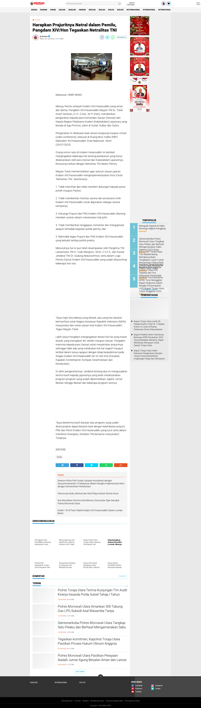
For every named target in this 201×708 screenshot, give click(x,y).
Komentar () (121, 37)
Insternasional (133, 10)
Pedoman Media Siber (114, 701)
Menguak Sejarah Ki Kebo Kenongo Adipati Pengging (151, 227)
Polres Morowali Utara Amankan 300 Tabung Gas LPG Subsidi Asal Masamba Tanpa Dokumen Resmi (90, 611)
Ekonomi (43, 10)
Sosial (38, 20)
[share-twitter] (107, 37)
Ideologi (92, 10)
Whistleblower (67, 701)
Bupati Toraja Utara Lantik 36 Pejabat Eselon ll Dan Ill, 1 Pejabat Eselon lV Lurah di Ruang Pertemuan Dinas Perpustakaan (149, 325)
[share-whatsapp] (113, 37)
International (164, 10)
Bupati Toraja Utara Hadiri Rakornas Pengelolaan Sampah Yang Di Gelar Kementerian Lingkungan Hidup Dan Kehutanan (149, 354)
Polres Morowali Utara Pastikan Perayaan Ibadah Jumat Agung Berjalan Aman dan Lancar (92, 658)
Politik (82, 682)
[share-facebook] (102, 37)
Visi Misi (77, 701)
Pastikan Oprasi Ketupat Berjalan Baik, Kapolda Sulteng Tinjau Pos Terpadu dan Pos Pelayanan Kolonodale (151, 269)
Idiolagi (102, 10)
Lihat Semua (80, 671)
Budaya (34, 10)
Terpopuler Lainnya (149, 290)
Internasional (149, 10)
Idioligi (111, 10)
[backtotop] (100, 677)
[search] (93, 3)
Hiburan (82, 10)
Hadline (62, 10)
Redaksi (85, 701)
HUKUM (53, 10)
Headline (72, 10)
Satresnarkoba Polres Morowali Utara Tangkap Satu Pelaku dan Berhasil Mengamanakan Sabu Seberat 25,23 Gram (92, 627)
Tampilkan (122, 576)
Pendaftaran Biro (97, 701)
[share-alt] (62, 465)
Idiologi (120, 10)
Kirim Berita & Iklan (132, 701)
